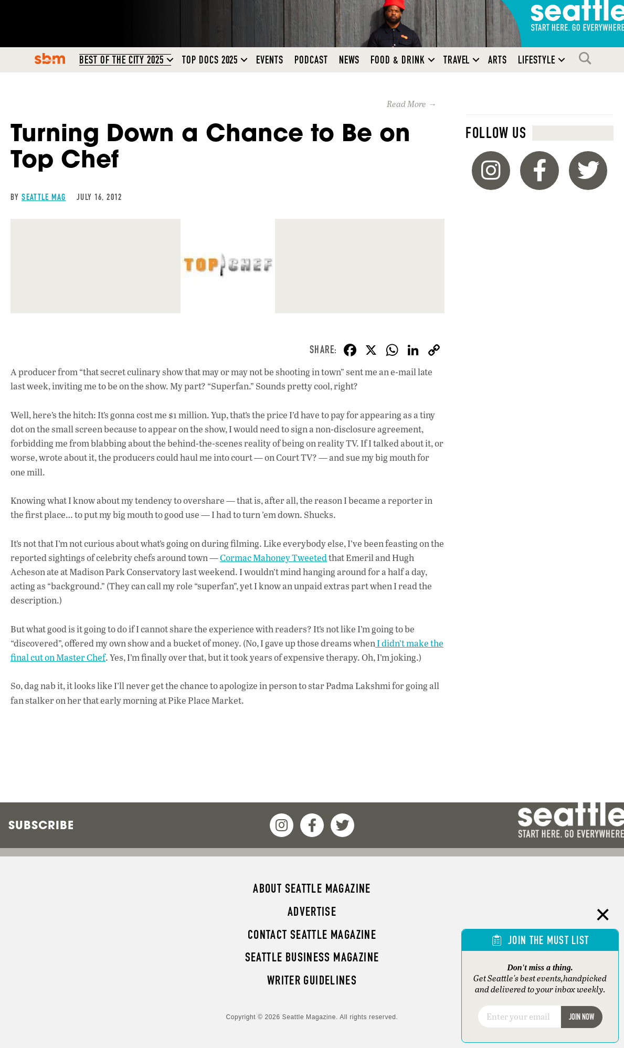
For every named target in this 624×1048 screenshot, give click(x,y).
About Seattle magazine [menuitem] (312, 888)
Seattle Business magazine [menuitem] (312, 957)
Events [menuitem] (269, 60)
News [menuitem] (349, 60)
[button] (170, 59)
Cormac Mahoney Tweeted (273, 558)
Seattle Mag (44, 197)
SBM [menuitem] (50, 58)
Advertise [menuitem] (312, 911)
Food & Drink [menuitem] (398, 60)
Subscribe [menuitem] (41, 825)
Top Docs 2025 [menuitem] (210, 60)
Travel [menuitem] (456, 60)
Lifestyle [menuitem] (536, 60)
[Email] (519, 1016)
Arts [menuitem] (497, 60)
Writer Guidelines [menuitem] (312, 980)
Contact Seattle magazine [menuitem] (312, 934)
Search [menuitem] (587, 58)
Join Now (581, 1017)
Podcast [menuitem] (311, 60)
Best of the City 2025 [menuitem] (121, 60)
